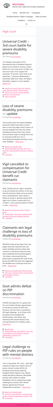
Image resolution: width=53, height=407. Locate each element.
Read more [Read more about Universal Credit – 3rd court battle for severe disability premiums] (7, 83)
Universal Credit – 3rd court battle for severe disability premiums (17, 47)
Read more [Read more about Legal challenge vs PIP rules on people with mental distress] (26, 387)
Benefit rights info (18, 88)
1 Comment (8, 155)
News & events (41, 16)
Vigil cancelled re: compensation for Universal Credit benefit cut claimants (16, 172)
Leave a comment (10, 96)
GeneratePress (33, 405)
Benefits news (17, 146)
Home (15, 13)
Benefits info (24, 13)
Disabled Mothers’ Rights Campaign (20, 16)
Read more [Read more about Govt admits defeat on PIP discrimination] (7, 324)
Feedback (21, 20)
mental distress (17, 333)
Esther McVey (21, 331)
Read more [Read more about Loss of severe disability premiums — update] (19, 142)
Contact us (31, 20)
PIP (19, 335)
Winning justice (23, 90)
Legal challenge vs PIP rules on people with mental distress (18, 350)
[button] (26, 24)
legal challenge (7, 333)
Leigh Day (15, 92)
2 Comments (9, 398)
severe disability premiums (17, 150)
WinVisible (18, 4)
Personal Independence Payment (18, 396)
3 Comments (9, 337)
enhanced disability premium (14, 148)
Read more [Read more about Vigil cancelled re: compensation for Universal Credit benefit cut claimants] (14, 205)
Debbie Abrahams (10, 331)
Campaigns (36, 13)
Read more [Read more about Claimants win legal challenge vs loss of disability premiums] (12, 266)
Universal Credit (15, 94)
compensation (9, 214)
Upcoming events (12, 90)
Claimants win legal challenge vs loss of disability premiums (17, 231)
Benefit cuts (8, 88)
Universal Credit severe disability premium (16, 216)
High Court (8, 92)
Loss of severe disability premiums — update (17, 110)
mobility (5, 396)
